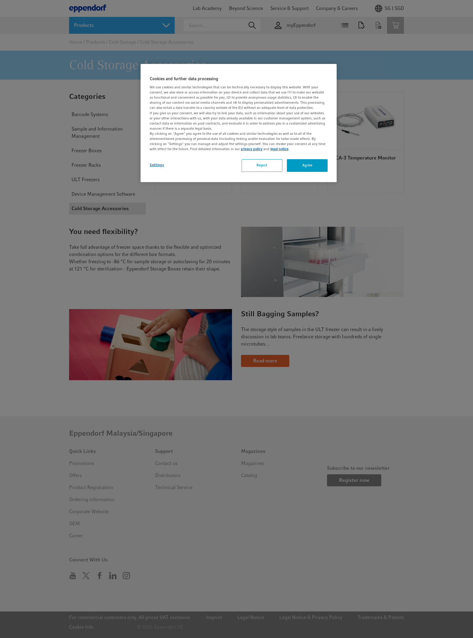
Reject (261, 165)
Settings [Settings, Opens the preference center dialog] (157, 165)
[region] (239, 123)
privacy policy (251, 149)
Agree (307, 165)
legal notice (279, 149)
